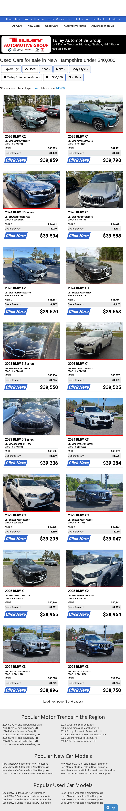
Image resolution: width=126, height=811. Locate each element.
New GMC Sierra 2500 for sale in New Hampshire (86, 773)
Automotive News (75, 25)
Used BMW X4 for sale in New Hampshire (82, 799)
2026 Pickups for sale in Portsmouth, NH (81, 731)
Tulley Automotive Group (22, 77)
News (18, 19)
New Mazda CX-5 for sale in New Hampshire (25, 763)
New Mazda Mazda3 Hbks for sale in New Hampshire (88, 770)
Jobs (88, 19)
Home (9, 19)
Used (30, 69)
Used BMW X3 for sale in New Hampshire (23, 793)
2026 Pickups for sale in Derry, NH (20, 731)
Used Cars (51, 25)
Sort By (75, 77)
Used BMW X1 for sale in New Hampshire (82, 796)
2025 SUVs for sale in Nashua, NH (20, 738)
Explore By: (11, 69)
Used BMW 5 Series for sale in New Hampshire (26, 799)
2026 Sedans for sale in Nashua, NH (21, 734)
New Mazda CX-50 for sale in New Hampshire (84, 763)
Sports (50, 19)
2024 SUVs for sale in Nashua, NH (20, 741)
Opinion (60, 19)
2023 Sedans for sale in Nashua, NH (21, 744)
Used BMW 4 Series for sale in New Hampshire (26, 802)
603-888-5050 (61, 48)
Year (46, 69)
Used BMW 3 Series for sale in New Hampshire (26, 796)
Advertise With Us (102, 25)
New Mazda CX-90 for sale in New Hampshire (25, 767)
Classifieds (114, 19)
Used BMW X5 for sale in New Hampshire (82, 793)
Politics (28, 19)
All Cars (17, 25)
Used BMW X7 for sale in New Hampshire (82, 802)
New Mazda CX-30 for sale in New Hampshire (84, 767)
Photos (79, 19)
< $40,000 (54, 77)
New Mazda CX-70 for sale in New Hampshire (25, 770)
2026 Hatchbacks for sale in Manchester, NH (83, 734)
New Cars (34, 25)
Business (39, 19)
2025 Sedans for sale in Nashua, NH (79, 738)
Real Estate (99, 19)
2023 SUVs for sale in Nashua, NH (78, 741)
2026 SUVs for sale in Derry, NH (77, 724)
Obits (70, 19)
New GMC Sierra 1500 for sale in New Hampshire (27, 773)
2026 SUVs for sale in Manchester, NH (80, 728)
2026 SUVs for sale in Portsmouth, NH (22, 724)
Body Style (80, 69)
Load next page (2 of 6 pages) (63, 701)
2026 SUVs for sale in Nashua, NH (20, 728)
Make (60, 69)
